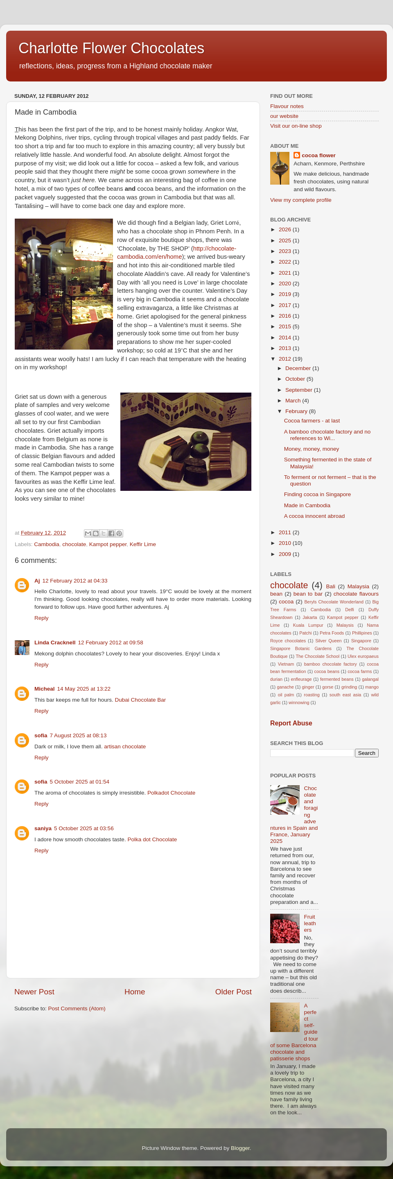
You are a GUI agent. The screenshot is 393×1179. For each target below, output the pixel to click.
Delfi (349, 609)
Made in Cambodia (307, 505)
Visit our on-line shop (296, 126)
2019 (286, 294)
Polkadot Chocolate (171, 793)
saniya (43, 828)
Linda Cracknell (55, 642)
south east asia (345, 694)
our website (284, 116)
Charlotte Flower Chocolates (111, 48)
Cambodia (46, 544)
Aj (37, 581)
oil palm (286, 694)
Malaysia (358, 586)
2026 (286, 229)
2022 (286, 262)
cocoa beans (327, 671)
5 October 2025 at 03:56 (84, 828)
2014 (286, 337)
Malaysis (345, 625)
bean (276, 594)
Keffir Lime (143, 544)
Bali (330, 586)
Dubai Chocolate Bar (140, 700)
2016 (286, 316)
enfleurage (301, 679)
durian (276, 679)
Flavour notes (287, 106)
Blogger (240, 1148)
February (297, 411)
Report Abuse (291, 723)
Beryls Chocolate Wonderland (334, 601)
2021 (286, 273)
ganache (285, 686)
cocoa (286, 602)
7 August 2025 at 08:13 (78, 735)
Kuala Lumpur (308, 625)
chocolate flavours (356, 594)
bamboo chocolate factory (330, 664)
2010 (286, 543)
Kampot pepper (108, 544)
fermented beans (337, 679)
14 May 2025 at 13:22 (84, 689)
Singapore (361, 640)
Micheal (44, 689)
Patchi (305, 632)
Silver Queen (328, 640)
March (293, 401)
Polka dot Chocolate (152, 839)
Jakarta (310, 617)
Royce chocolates (288, 640)
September (299, 390)
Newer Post (34, 991)
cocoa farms (360, 671)
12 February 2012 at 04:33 (75, 581)
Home (134, 991)
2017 (286, 305)
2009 (286, 554)
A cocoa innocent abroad (314, 516)
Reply (41, 618)
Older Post (233, 991)
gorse (327, 686)
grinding (349, 686)
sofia (40, 735)
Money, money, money (311, 449)
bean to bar (308, 594)
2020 (286, 283)
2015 (286, 326)
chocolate (74, 544)
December (298, 368)
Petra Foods (332, 632)
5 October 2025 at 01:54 (80, 782)
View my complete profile (301, 200)
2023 (286, 251)
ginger (308, 686)
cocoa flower (319, 155)
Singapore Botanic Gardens (301, 648)
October (296, 379)
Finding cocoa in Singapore (317, 494)
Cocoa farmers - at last (312, 421)
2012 (286, 359)
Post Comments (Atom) (77, 1008)
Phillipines (362, 632)
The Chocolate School (317, 656)
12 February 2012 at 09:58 (110, 642)
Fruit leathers (310, 923)
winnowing (299, 702)
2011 (286, 532)
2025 (286, 240)
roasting (311, 694)
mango (372, 686)
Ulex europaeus (363, 656)
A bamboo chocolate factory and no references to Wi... (327, 435)
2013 (286, 348)
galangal (370, 679)
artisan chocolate (125, 746)
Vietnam (286, 664)
